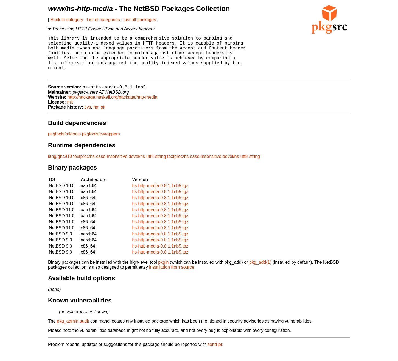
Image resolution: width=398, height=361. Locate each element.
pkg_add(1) (260, 272)
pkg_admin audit (73, 330)
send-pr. (215, 354)
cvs (88, 116)
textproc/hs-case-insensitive (100, 166)
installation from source (171, 276)
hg (95, 116)
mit (70, 111)
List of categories (103, 19)
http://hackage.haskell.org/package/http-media (112, 106)
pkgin (163, 272)
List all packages (140, 19)
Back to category (67, 19)
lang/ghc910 (60, 166)
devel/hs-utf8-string (147, 166)
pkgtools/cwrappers (101, 143)
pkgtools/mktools (64, 143)
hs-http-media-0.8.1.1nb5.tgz (160, 195)
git (103, 116)
